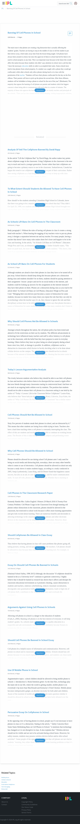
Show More (40, 90)
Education (4, 782)
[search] (71, 3)
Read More (40, 172)
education (25, 66)
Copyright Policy (27, 802)
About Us (5, 802)
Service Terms (26, 813)
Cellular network (6, 780)
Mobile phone (5, 777)
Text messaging (5, 787)
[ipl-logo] (9, 4)
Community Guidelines (29, 805)
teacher (22, 75)
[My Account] (76, 3)
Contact (4, 805)
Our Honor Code (27, 807)
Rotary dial (4, 789)
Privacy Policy (26, 810)
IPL (3, 8)
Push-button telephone (8, 784)
